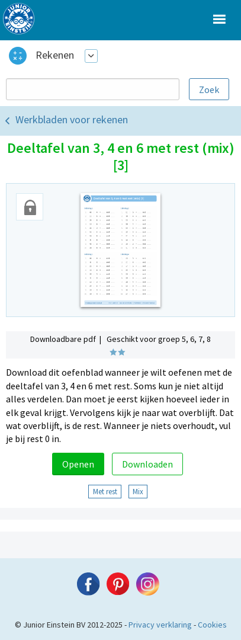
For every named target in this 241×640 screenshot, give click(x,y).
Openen (78, 464)
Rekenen (55, 55)
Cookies (212, 624)
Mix (138, 491)
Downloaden (147, 464)
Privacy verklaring (160, 624)
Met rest (105, 491)
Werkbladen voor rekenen (71, 119)
